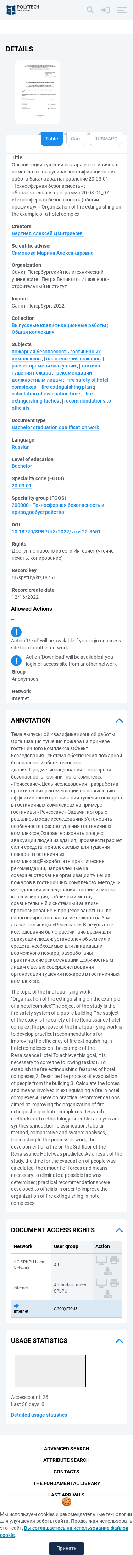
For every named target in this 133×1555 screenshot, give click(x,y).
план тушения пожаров (73, 358)
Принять (66, 1548)
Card (76, 139)
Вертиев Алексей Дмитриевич (48, 233)
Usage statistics (39, 1340)
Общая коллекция (33, 332)
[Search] (90, 9)
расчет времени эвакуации (44, 366)
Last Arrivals (66, 1495)
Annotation (30, 720)
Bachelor (22, 466)
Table (51, 139)
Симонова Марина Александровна (53, 253)
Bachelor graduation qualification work (55, 427)
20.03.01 (22, 485)
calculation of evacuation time (46, 394)
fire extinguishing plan (66, 387)
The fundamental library (66, 1483)
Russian (21, 447)
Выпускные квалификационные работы (59, 325)
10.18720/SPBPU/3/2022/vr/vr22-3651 (56, 532)
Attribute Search (66, 1460)
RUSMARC (105, 139)
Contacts (66, 1471)
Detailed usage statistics (39, 1415)
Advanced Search (66, 1448)
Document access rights (53, 1230)
